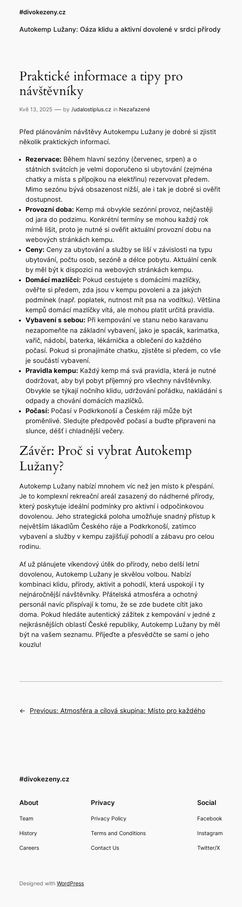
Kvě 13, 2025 (36, 109)
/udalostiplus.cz (91, 109)
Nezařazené (134, 109)
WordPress (70, 883)
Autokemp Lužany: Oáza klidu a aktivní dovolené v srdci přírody (120, 29)
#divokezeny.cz (42, 12)
